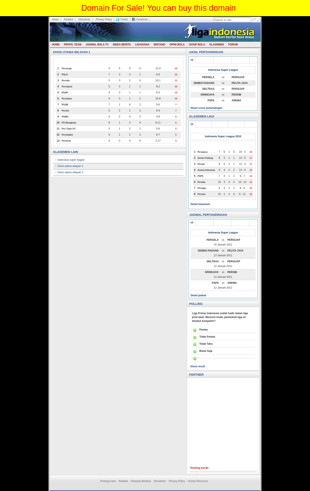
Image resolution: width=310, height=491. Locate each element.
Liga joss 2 (220, 124)
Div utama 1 (240, 59)
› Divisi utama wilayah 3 (69, 166)
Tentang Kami (108, 481)
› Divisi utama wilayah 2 (69, 172)
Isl (192, 59)
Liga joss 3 (204, 124)
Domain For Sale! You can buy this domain (158, 7)
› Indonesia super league (69, 159)
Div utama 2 (222, 59)
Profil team (72, 44)
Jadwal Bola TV (97, 44)
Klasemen (216, 44)
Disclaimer (84, 19)
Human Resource (198, 481)
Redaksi (68, 19)
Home (56, 44)
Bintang (159, 44)
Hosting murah (199, 471)
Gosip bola (197, 44)
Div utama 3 (204, 59)
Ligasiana (142, 44)
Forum (233, 44)
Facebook (142, 19)
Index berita (122, 44)
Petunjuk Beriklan (141, 481)
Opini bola (177, 44)
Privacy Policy (104, 19)
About (55, 19)
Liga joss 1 (236, 124)
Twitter (124, 19)
